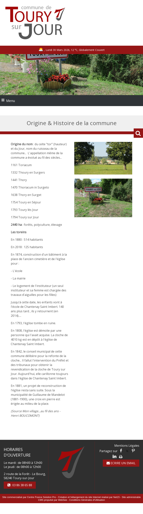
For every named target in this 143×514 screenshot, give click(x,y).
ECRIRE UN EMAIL (121, 463)
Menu (10, 100)
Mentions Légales (126, 446)
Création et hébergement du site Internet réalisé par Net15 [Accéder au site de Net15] (89, 497)
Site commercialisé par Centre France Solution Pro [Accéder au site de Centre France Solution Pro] (29, 497)
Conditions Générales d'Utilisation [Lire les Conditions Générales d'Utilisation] (87, 500)
